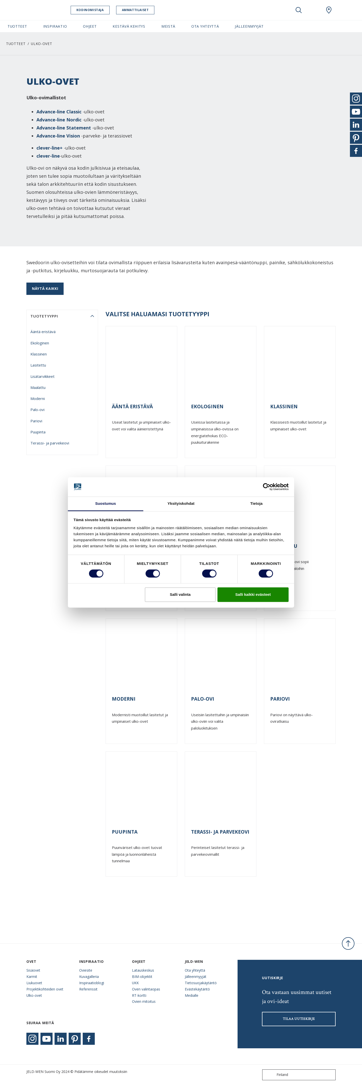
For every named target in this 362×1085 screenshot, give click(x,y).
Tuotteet (16, 43)
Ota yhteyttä (195, 970)
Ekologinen (39, 342)
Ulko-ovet (34, 995)
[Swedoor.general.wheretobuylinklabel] (328, 10)
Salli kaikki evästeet (253, 594)
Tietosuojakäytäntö (201, 982)
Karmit (31, 976)
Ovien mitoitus (144, 1001)
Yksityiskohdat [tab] (180, 503)
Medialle (191, 995)
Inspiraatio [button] (55, 26)
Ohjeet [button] (90, 26)
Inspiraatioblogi (91, 982)
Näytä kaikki (45, 288)
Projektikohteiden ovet (44, 989)
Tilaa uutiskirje (299, 1019)
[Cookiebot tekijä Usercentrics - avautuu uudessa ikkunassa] (267, 487)
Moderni (37, 398)
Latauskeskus (143, 970)
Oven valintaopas (146, 989)
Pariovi (36, 420)
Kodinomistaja (95, 10)
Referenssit (88, 989)
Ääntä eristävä (43, 331)
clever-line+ (49, 148)
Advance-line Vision (58, 136)
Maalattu (38, 387)
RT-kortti (139, 995)
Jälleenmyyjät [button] (249, 26)
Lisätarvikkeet (42, 376)
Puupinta (38, 431)
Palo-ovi (37, 409)
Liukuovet (34, 982)
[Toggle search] (298, 10)
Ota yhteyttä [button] (205, 26)
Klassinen (38, 353)
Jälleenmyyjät (195, 976)
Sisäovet (33, 970)
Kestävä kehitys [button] (129, 26)
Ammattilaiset (140, 10)
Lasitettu (38, 365)
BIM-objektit (142, 976)
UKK (135, 982)
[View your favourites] (313, 10)
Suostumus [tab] (105, 503)
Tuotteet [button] (17, 26)
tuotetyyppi (44, 316)
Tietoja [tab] (256, 503)
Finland (276, 1075)
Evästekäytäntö (197, 989)
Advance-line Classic (58, 112)
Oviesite (85, 970)
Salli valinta (180, 594)
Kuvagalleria (89, 976)
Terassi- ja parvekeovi (49, 442)
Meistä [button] (168, 26)
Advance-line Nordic (58, 120)
